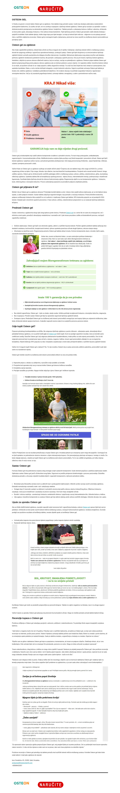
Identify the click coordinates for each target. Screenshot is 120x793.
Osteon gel (69, 213)
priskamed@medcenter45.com (22, 763)
